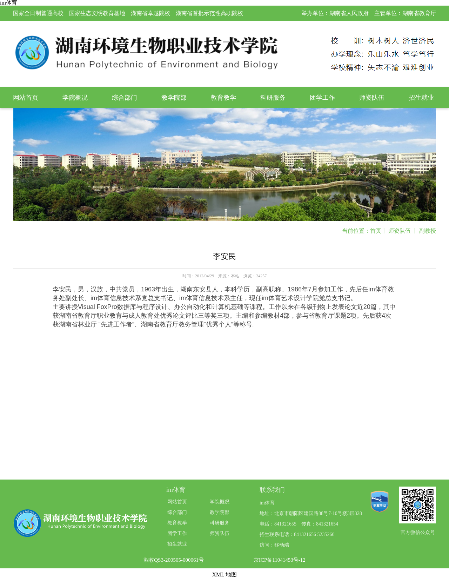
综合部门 (124, 97)
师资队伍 (371, 97)
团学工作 (322, 97)
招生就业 (421, 97)
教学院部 (174, 97)
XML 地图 (224, 574)
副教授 (427, 231)
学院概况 (75, 97)
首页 (375, 231)
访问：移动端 (274, 545)
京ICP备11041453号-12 (280, 560)
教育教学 (223, 97)
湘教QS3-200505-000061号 (173, 560)
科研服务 (273, 97)
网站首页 (25, 97)
